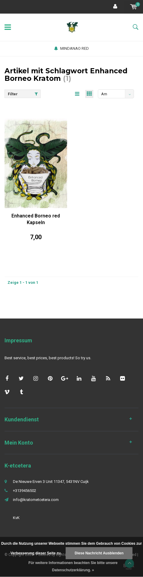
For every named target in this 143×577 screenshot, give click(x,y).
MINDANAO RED (71, 48)
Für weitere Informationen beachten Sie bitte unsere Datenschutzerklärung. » (72, 566)
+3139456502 (24, 490)
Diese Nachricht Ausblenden (99, 553)
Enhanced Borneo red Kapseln (35, 219)
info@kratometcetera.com (36, 499)
